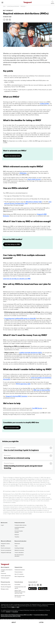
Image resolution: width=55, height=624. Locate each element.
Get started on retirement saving (17, 458)
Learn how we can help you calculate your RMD (16, 278)
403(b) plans (23, 173)
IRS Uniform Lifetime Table (34, 202)
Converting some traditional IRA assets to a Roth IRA (20, 318)
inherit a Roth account (34, 179)
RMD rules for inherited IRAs (42, 390)
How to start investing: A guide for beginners (21, 450)
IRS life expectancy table (23, 384)
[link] (4, 20)
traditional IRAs (44, 103)
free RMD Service (37, 408)
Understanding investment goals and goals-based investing (23, 467)
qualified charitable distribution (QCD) (30, 352)
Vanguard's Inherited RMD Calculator (16, 396)
